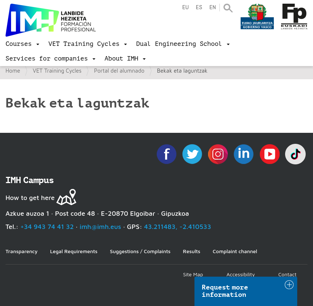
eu (185, 7)
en (212, 7)
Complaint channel (235, 251)
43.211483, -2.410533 (177, 226)
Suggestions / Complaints (140, 251)
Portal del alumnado (119, 71)
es (199, 7)
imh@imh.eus (100, 226)
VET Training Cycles (57, 71)
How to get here (30, 197)
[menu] (22, 44)
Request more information (225, 291)
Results (191, 251)
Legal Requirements (73, 251)
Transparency (21, 251)
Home (13, 71)
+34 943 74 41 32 (47, 226)
